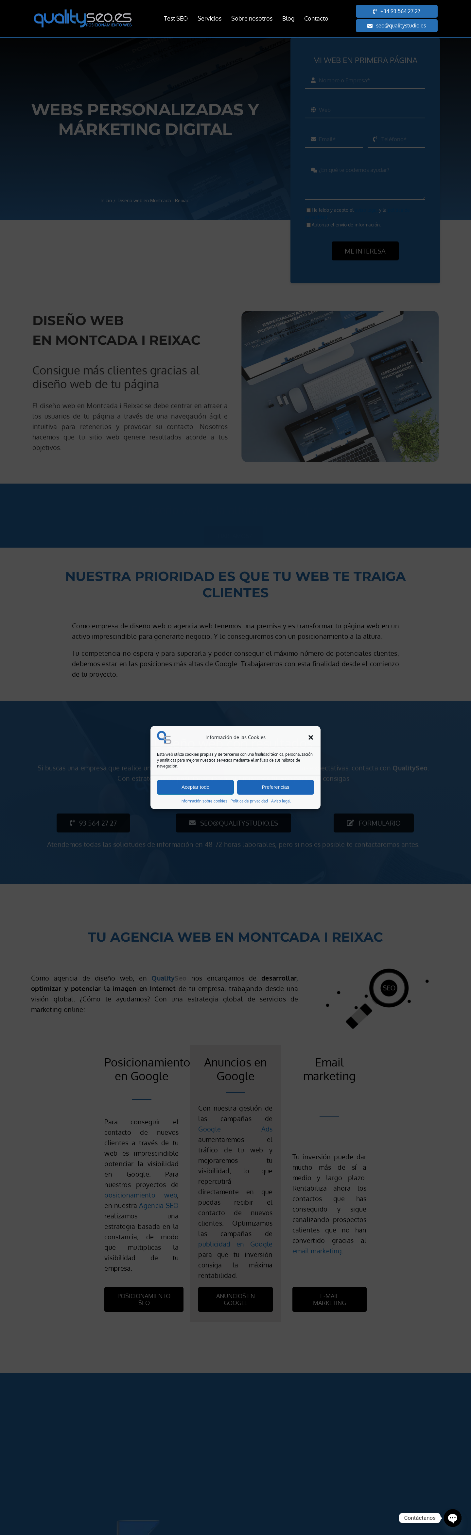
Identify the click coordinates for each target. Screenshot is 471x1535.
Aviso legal (280, 801)
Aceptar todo (195, 787)
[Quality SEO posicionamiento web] (83, 12)
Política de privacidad (249, 801)
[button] (310, 737)
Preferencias (275, 787)
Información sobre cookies (204, 801)
